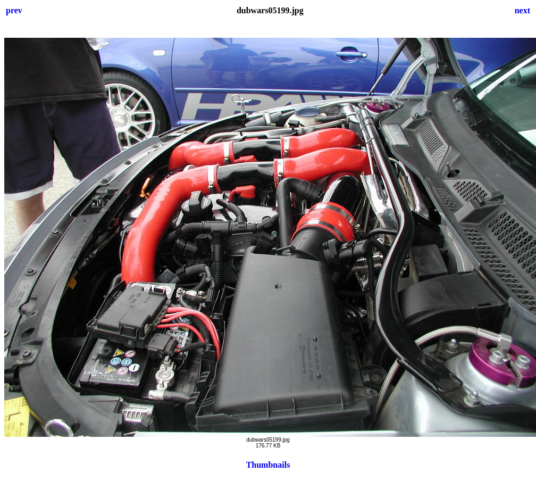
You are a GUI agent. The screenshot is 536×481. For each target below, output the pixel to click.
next (522, 10)
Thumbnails (268, 464)
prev (14, 10)
